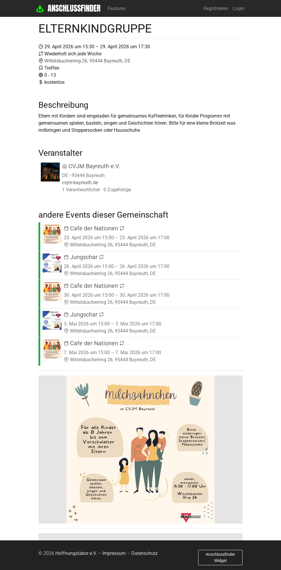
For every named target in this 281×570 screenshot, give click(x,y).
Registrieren (216, 8)
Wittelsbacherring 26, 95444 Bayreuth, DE (87, 61)
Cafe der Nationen (94, 228)
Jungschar (84, 257)
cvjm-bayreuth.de (80, 182)
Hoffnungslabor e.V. (76, 553)
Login (239, 8)
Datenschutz (144, 553)
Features (117, 8)
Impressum (114, 553)
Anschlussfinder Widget (220, 557)
